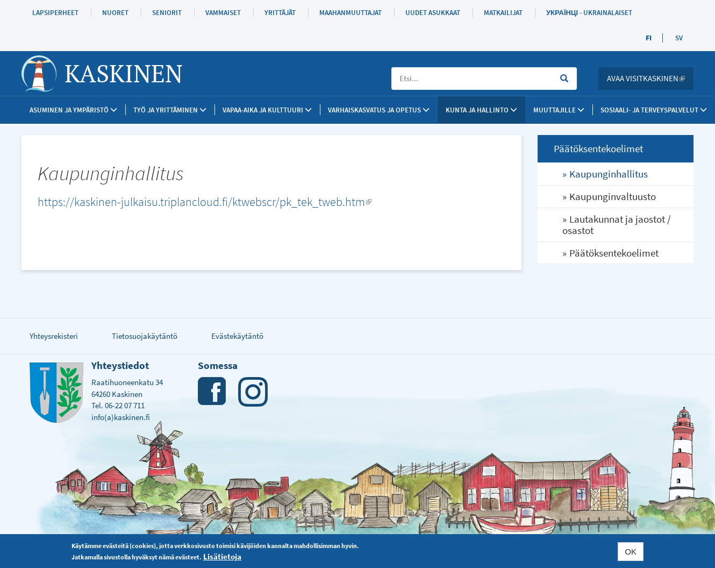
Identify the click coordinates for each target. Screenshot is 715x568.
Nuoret (115, 12)
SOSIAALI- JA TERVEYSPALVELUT (653, 110)
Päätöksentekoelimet (614, 252)
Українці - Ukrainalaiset (589, 12)
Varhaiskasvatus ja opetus (379, 110)
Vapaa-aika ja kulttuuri (267, 110)
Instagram (253, 392)
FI (649, 37)
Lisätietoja (222, 556)
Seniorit (167, 12)
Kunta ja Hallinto (481, 110)
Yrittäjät (280, 12)
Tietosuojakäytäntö (144, 336)
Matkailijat (503, 12)
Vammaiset (223, 12)
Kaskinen (124, 73)
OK (631, 551)
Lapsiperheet (55, 12)
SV (679, 37)
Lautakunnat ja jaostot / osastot (616, 224)
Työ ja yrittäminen (169, 110)
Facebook (212, 392)
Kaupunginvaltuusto (612, 196)
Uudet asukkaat (432, 12)
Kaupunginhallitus (608, 173)
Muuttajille (558, 110)
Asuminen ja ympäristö (73, 110)
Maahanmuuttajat (350, 12)
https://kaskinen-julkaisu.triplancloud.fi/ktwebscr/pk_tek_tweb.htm (204, 202)
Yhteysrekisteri (54, 336)
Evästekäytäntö (237, 336)
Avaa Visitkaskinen (650, 78)
